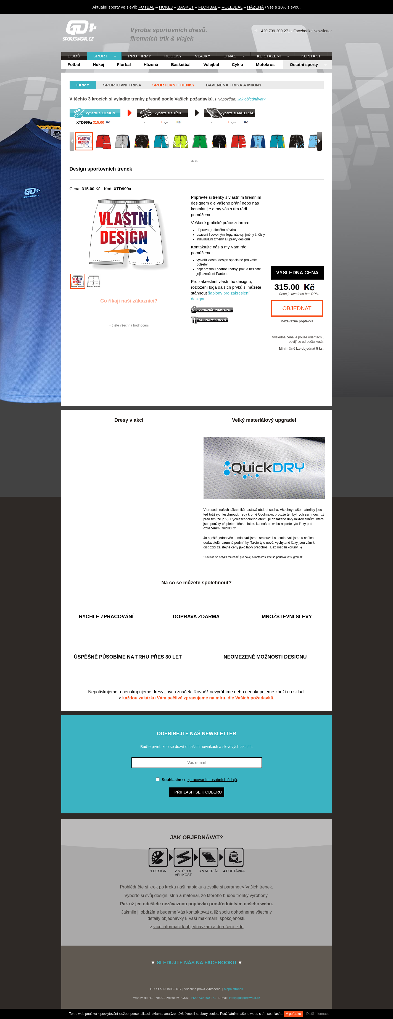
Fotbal (74, 64)
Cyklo (237, 64)
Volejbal (211, 64)
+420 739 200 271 (274, 31)
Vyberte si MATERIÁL (237, 113)
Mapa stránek (233, 989)
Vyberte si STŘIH (167, 113)
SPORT (101, 56)
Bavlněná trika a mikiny (234, 85)
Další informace (317, 1014)
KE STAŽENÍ (269, 56)
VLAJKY (202, 56)
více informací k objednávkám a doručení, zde (198, 926)
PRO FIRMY (139, 56)
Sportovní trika (122, 85)
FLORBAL (207, 7)
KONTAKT (311, 56)
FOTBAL (146, 7)
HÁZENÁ (255, 7)
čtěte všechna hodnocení (130, 325)
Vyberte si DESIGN (100, 113)
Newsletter (322, 31)
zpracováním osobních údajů (212, 779)
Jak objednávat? (251, 99)
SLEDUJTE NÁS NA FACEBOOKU (196, 962)
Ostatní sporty (304, 65)
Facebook (301, 31)
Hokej (98, 64)
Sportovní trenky (173, 85)
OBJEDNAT (297, 308)
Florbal (124, 64)
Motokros (265, 64)
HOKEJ (166, 7)
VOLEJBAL (231, 7)
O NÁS (231, 56)
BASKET (185, 7)
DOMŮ (74, 56)
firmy (83, 85)
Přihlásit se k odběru (198, 792)
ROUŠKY (173, 56)
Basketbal (181, 64)
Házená (151, 64)
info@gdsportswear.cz (244, 997)
